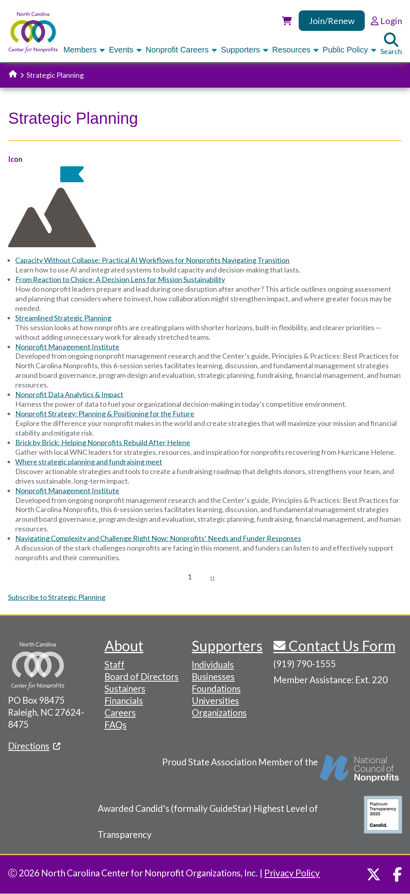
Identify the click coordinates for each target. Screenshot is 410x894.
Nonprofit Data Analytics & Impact (69, 394)
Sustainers (125, 688)
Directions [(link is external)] (34, 746)
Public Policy (350, 49)
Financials (124, 700)
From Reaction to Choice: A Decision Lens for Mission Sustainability (120, 279)
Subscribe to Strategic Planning (56, 597)
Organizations (219, 712)
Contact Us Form (340, 645)
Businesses (213, 676)
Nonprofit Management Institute (67, 346)
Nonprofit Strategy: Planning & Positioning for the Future (104, 413)
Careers (120, 712)
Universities (215, 700)
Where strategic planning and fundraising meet (88, 461)
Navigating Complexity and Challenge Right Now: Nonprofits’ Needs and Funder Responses (158, 538)
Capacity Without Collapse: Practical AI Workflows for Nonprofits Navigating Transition (152, 260)
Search (391, 44)
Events (126, 49)
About (124, 645)
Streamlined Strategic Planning (63, 317)
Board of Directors (142, 676)
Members (84, 49)
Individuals (213, 664)
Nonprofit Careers (182, 49)
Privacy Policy (292, 873)
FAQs (116, 724)
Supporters (245, 49)
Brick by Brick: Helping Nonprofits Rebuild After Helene (102, 442)
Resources (296, 49)
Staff (115, 664)
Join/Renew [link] (332, 20)
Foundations (216, 688)
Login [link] (386, 20)
